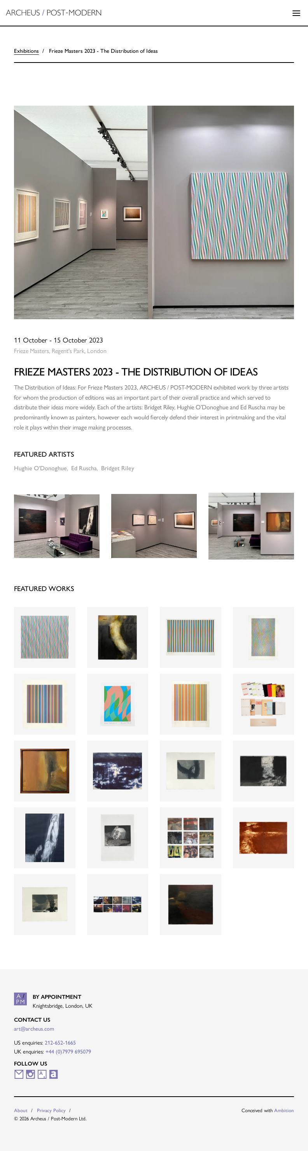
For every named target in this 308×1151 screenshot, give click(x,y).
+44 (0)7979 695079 (68, 1051)
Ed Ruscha (84, 468)
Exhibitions (26, 50)
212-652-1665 (60, 1042)
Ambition (284, 1110)
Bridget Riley (117, 468)
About (21, 1110)
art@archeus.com (34, 1028)
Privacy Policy (51, 1110)
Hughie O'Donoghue (40, 468)
